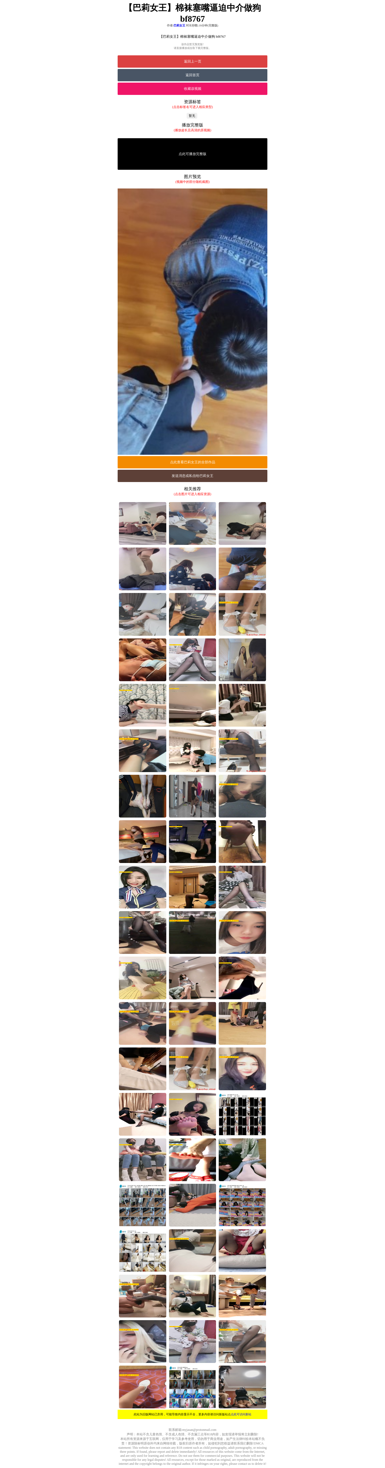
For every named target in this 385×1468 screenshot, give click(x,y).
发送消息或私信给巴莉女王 (192, 476)
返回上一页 (192, 61)
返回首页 (192, 75)
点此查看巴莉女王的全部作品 (192, 462)
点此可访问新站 (241, 1414)
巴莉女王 (179, 25)
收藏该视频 (192, 89)
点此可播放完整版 (192, 154)
